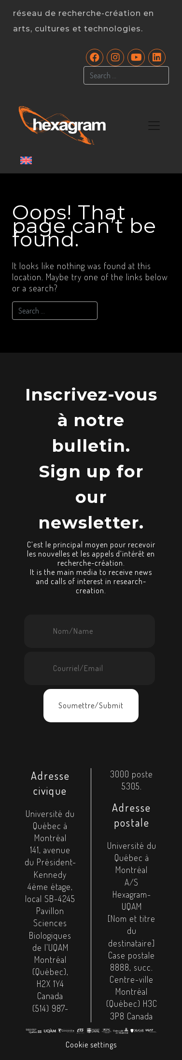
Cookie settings (91, 1044)
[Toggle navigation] (154, 125)
